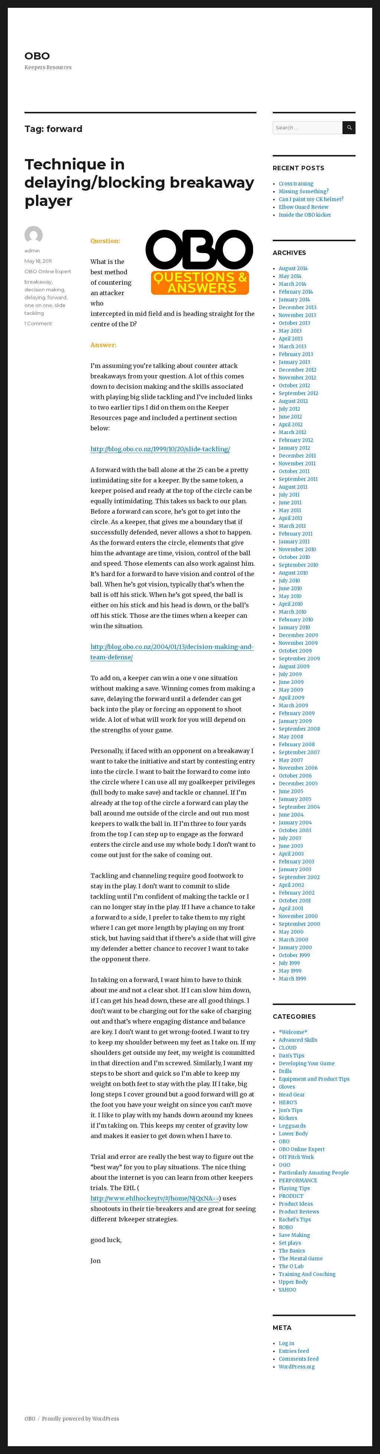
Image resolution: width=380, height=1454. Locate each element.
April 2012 (291, 424)
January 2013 (294, 362)
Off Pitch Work (296, 1157)
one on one (38, 305)
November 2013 (297, 315)
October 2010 (294, 557)
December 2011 (297, 456)
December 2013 (298, 307)
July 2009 (290, 674)
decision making (44, 290)
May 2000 (291, 932)
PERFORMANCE (298, 1180)
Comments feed (299, 1359)
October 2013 (294, 323)
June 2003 (291, 846)
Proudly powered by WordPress (80, 1419)
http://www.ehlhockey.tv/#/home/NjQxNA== (155, 1198)
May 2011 (290, 510)
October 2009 (295, 651)
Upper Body (293, 1282)
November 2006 (298, 768)
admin (32, 250)
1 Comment (38, 323)
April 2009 (291, 698)
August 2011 (293, 487)
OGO (284, 1165)
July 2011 (289, 495)
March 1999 (292, 979)
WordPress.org (297, 1367)
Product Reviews (299, 1212)
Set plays (290, 1243)
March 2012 (293, 432)
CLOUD (288, 1048)
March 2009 (293, 705)
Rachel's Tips (295, 1219)
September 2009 (299, 659)
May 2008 (291, 737)
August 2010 (293, 573)
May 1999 (290, 971)
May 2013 (290, 331)
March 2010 (293, 612)
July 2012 (289, 409)
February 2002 (297, 893)
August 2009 (294, 666)
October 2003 (295, 830)
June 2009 (291, 682)
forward (57, 297)
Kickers (288, 1118)
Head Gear (292, 1095)
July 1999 (289, 963)
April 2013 (291, 339)
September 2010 (298, 565)
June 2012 (290, 417)
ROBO (286, 1227)
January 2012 (294, 448)
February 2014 (296, 292)
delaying (34, 297)
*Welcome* (293, 1032)
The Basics (292, 1251)
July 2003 (290, 838)
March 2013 (293, 346)
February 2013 (296, 354)
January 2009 (295, 721)
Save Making (294, 1235)
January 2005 (295, 799)
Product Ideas (296, 1204)
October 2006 (295, 776)
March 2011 (292, 526)
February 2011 (295, 534)
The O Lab (291, 1266)
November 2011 (297, 464)
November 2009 (298, 643)
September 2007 (299, 752)
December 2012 (298, 370)
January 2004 (295, 823)
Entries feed (294, 1351)
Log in (286, 1343)
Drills (285, 1071)
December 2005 (298, 784)
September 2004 (299, 807)
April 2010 (291, 604)
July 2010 (289, 581)
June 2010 (290, 588)
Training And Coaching (307, 1274)
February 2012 (296, 440)
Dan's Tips (291, 1056)
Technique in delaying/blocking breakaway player (139, 182)
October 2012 (294, 385)
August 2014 (293, 268)
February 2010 (296, 620)
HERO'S (288, 1102)
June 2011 (290, 503)
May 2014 (290, 276)
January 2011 (294, 542)
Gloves (287, 1087)
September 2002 (299, 877)
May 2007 (291, 760)
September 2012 (298, 393)
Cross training (296, 184)
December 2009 (298, 635)
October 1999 (294, 955)
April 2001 (291, 908)
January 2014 (294, 300)
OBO (37, 55)
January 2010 (294, 627)
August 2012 (293, 401)
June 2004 (291, 815)
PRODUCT (291, 1196)
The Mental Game (301, 1259)
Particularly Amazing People (314, 1173)
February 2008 (297, 744)
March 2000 (293, 940)
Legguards (292, 1126)
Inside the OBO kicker (305, 215)
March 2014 (293, 284)
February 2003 (296, 862)
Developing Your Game (307, 1063)
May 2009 (291, 690)
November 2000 (298, 916)
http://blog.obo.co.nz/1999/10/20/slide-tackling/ (160, 449)
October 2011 (294, 471)
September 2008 (299, 729)
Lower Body (293, 1134)
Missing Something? (304, 191)
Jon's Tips (290, 1110)
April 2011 (290, 518)
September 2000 (299, 924)
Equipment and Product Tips (314, 1079)
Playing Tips (294, 1188)
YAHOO (287, 1290)
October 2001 (295, 901)
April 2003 (291, 854)
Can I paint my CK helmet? (311, 199)
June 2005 (291, 791)
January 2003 (295, 869)
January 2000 (295, 947)
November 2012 (297, 378)
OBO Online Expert (47, 271)
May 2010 (290, 596)
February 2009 (297, 713)
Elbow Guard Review (303, 207)
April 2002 (291, 885)
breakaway (38, 282)
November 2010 (297, 549)
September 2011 (298, 479)
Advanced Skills (298, 1040)
